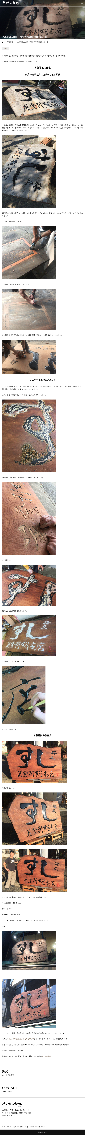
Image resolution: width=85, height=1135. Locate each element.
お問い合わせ (18, 1127)
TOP (3, 1127)
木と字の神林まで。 (49, 1056)
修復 (5, 48)
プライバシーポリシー (37, 1127)
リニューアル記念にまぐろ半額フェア (20, 1039)
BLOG (9, 1127)
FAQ (26, 1127)
